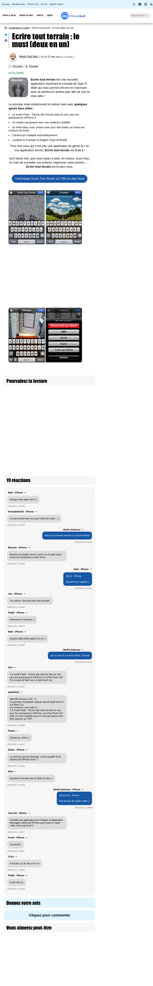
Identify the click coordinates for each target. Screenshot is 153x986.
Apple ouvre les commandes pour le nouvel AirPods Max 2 (125, 231)
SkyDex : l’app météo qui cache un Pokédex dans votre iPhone (140, 908)
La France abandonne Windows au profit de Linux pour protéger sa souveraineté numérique (125, 117)
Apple (40, 15)
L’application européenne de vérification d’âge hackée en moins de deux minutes (124, 155)
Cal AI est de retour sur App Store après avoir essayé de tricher (140, 728)
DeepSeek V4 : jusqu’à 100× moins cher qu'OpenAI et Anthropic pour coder (140, 372)
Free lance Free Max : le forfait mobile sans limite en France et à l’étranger (125, 214)
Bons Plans (26, 15)
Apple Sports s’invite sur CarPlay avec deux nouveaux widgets (140, 820)
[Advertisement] (48, 277)
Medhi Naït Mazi (28, 56)
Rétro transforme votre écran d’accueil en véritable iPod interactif (140, 864)
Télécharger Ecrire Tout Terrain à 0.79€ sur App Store (48, 178)
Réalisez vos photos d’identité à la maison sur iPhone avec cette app (140, 479)
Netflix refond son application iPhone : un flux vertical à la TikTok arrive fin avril (140, 954)
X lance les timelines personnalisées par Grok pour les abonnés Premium (140, 683)
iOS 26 (44, 4)
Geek (50, 15)
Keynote (6, 4)
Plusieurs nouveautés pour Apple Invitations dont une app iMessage (140, 593)
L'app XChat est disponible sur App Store (140, 520)
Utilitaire (17, 73)
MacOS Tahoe (56, 4)
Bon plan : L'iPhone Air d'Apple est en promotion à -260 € (125, 82)
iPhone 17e (33, 4)
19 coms (17, 66)
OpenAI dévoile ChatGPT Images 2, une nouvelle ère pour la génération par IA (140, 774)
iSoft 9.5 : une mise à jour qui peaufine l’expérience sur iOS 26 (125, 98)
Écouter (33, 66)
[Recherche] (140, 15)
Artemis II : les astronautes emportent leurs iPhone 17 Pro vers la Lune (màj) (125, 195)
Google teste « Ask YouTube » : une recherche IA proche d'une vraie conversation (140, 426)
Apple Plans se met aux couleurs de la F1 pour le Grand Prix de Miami (139, 637)
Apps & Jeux (9, 15)
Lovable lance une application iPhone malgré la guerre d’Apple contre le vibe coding (140, 320)
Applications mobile (19, 28)
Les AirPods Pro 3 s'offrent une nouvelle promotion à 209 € (124, 136)
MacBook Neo (18, 4)
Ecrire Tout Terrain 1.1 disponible (69, 410)
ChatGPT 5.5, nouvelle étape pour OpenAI (139, 554)
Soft (77, 16)
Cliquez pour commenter (48, 887)
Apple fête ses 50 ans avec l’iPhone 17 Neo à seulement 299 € (125, 66)
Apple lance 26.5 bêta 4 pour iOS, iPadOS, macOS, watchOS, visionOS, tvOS (125, 176)
